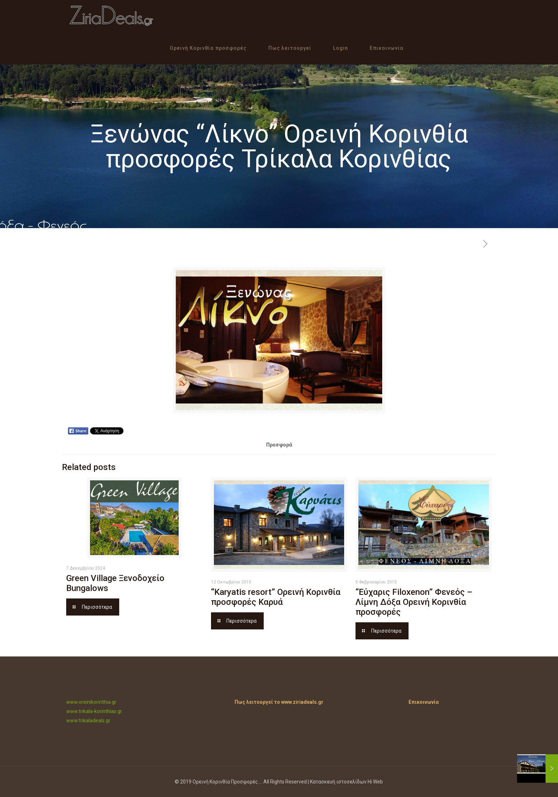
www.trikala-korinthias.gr (94, 711)
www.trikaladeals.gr (88, 720)
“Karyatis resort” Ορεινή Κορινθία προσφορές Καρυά (276, 597)
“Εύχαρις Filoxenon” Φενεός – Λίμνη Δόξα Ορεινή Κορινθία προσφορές (414, 602)
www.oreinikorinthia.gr (91, 702)
